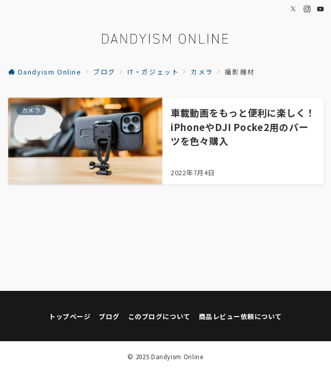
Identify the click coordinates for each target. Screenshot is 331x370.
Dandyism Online (177, 357)
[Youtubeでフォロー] (321, 9)
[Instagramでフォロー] (307, 9)
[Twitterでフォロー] (294, 9)
